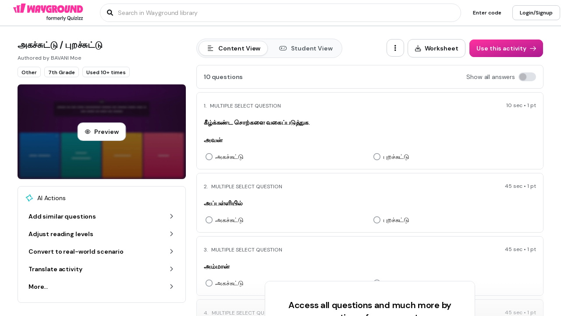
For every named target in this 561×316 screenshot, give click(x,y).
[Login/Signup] (536, 12)
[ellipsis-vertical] (395, 48)
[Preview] (101, 131)
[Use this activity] (506, 48)
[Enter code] (487, 12)
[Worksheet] (437, 48)
